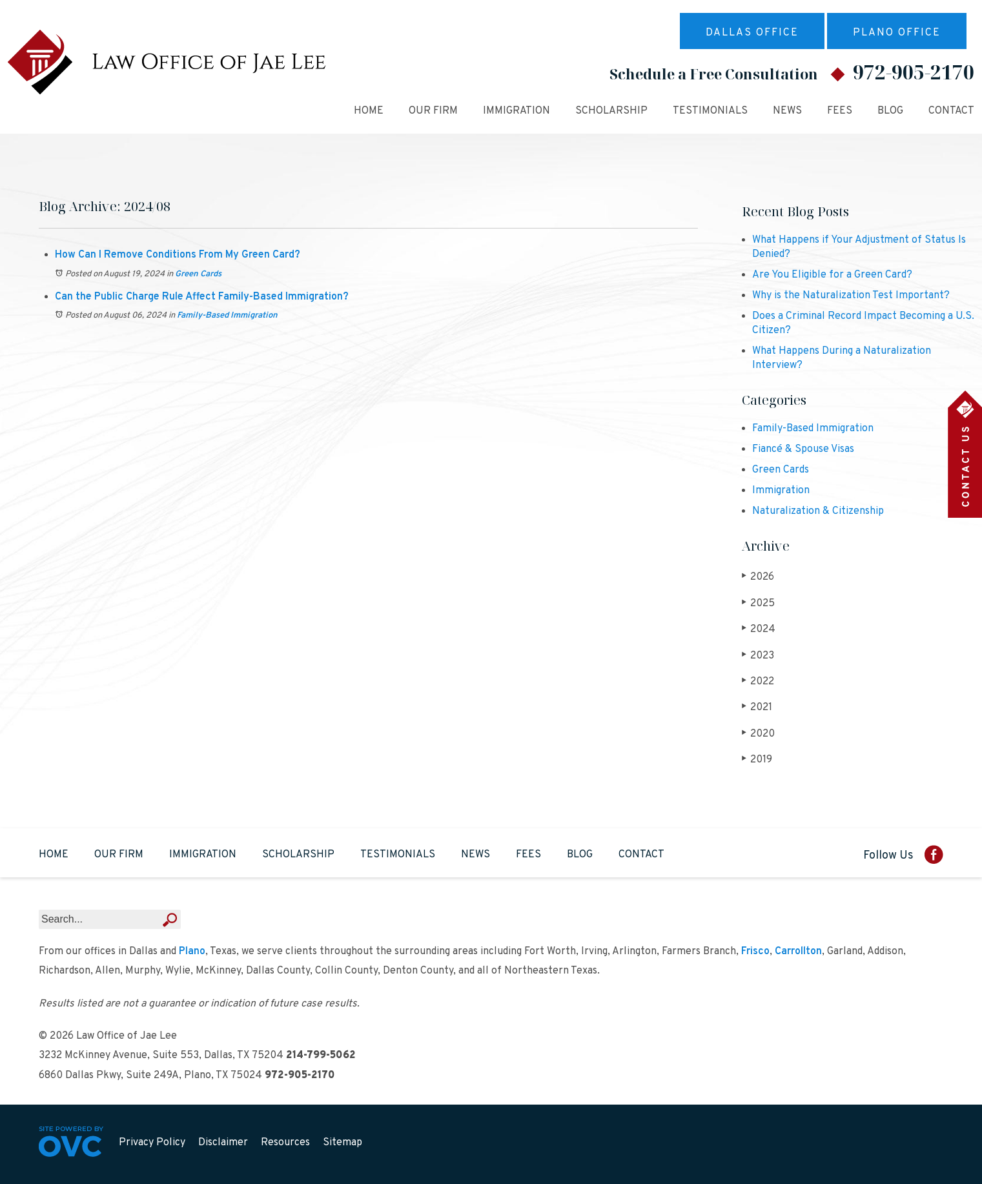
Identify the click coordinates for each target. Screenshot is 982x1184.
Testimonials (710, 111)
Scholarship (611, 111)
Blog (890, 111)
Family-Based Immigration (227, 316)
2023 (758, 655)
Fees (839, 111)
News (787, 111)
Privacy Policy (152, 1142)
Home (369, 111)
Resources (285, 1142)
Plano (192, 951)
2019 (757, 759)
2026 (758, 576)
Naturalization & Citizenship (818, 511)
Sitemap (342, 1142)
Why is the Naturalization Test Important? (851, 295)
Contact (951, 111)
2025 (758, 603)
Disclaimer (223, 1142)
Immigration (516, 111)
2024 (758, 629)
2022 (758, 681)
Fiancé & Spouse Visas (803, 449)
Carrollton (798, 951)
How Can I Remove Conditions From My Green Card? (177, 255)
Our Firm (433, 111)
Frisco (755, 951)
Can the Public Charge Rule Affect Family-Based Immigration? (202, 297)
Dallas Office (752, 32)
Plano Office (897, 32)
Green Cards (198, 274)
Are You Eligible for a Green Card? (832, 275)
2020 (758, 733)
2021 (757, 707)
